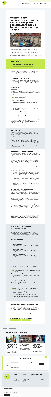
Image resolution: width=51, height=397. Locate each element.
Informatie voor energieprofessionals (13, 367)
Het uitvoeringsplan (26, 320)
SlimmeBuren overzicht (26, 375)
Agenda (41, 375)
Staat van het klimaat (33, 375)
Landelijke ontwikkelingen (15, 320)
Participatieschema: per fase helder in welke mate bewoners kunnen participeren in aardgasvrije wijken (12, 346)
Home (23, 3)
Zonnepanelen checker (26, 379)
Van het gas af (42, 3)
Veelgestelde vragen (16, 380)
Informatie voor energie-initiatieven (13, 365)
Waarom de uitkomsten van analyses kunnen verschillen (23, 64)
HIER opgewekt (42, 379)
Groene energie (35, 3)
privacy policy (15, 392)
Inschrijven (41, 364)
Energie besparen (28, 3)
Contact (15, 384)
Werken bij (15, 381)
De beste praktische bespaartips (13, 362)
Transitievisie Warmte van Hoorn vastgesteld (24, 345)
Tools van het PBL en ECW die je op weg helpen (21, 63)
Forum (23, 385)
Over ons (15, 375)
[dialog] (25, 392)
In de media (15, 379)
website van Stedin (17, 296)
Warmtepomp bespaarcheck (24, 381)
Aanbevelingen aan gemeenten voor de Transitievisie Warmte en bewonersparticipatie (37, 346)
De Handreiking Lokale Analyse (16, 116)
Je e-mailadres (29, 362)
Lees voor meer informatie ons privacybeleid (33, 366)
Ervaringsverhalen (25, 382)
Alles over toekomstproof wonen (13, 364)
